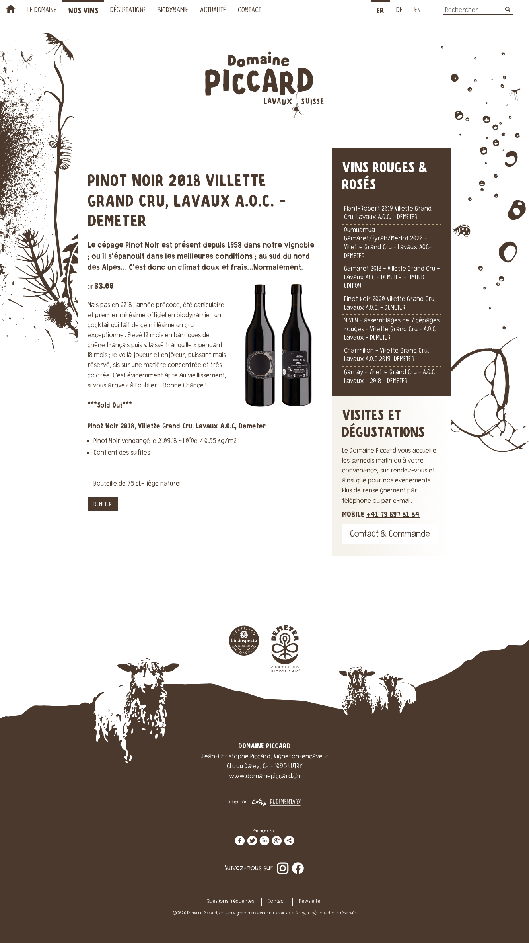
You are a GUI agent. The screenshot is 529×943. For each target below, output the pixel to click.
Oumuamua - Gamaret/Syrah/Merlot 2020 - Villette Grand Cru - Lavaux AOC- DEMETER (388, 243)
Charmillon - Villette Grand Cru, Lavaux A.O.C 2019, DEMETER (386, 355)
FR (380, 11)
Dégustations (128, 10)
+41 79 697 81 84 (393, 515)
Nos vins (83, 11)
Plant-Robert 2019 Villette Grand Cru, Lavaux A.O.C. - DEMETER (388, 213)
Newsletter (310, 901)
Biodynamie (173, 10)
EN (417, 10)
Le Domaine (41, 10)
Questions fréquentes (230, 901)
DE (399, 10)
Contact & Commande (390, 534)
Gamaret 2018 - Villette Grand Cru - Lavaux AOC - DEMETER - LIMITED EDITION (392, 277)
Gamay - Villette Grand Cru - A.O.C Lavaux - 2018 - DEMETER (389, 377)
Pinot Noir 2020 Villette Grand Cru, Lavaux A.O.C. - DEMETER (390, 303)
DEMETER (102, 505)
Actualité (213, 10)
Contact (249, 10)
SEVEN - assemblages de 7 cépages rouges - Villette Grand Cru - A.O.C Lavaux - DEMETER (392, 329)
